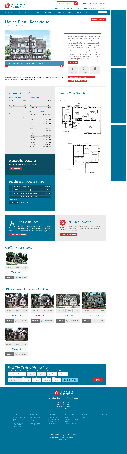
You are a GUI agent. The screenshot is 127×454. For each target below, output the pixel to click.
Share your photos (74, 12)
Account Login (63, 9)
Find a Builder (34, 419)
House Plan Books (18, 425)
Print (95, 72)
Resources (49, 12)
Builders (37, 12)
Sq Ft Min (49, 369)
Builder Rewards (53, 415)
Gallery (87, 12)
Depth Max (54, 375)
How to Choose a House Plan (35, 416)
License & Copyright (71, 422)
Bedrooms (29, 369)
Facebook (98, 3)
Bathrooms (40, 369)
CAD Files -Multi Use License (32, 189)
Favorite (84, 72)
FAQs (66, 415)
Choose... (13, 202)
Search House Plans (19, 415)
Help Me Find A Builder (18, 233)
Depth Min (44, 375)
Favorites (77, 9)
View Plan (9, 275)
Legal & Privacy (63, 437)
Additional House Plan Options (30, 197)
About (59, 12)
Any (29, 372)
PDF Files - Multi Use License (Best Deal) (32, 193)
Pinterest (96, 3)
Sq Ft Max (60, 369)
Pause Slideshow (80, 81)
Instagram (104, 3)
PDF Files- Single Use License (32, 186)
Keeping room (16, 168)
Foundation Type (13, 199)
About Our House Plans (18, 418)
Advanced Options (69, 378)
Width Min (24, 375)
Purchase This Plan (75, 77)
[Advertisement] (118, 38)
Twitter (101, 3)
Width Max (34, 375)
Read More (73, 62)
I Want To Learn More (68, 233)
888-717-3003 (88, 3)
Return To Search (98, 19)
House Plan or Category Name (15, 369)
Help (66, 420)
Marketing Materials (54, 417)
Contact (102, 12)
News (83, 415)
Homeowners (24, 12)
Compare (92, 9)
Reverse (71, 81)
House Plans (9, 12)
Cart (103, 9)
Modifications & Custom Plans (18, 422)
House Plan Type (12, 375)
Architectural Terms (71, 417)
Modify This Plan (88, 77)
